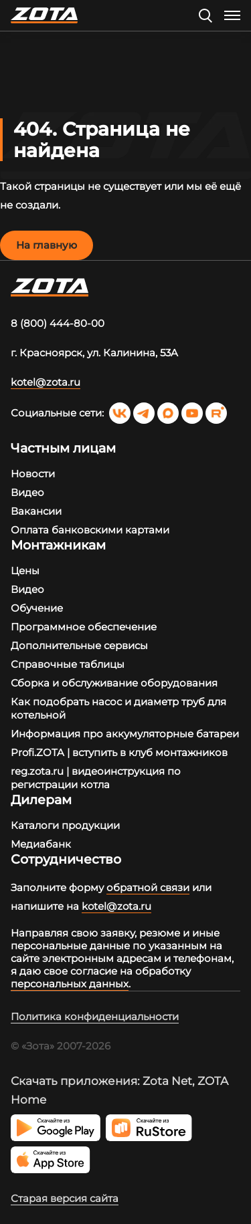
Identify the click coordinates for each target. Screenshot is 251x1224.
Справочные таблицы (67, 664)
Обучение (37, 608)
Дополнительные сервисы (79, 645)
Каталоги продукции (65, 825)
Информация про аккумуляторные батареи (125, 733)
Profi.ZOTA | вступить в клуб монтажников (119, 752)
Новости (33, 473)
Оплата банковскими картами (90, 529)
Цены (25, 570)
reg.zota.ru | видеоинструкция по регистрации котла (96, 778)
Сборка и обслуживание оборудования (114, 683)
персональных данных (70, 983)
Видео (27, 492)
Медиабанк (41, 844)
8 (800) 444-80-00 (57, 323)
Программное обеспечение (84, 626)
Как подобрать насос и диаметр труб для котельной (118, 708)
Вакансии (36, 511)
